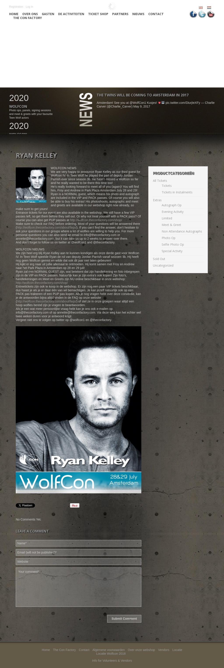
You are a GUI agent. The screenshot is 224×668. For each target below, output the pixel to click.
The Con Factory (27, 18)
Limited (167, 218)
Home (13, 14)
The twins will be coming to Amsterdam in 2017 (143, 95)
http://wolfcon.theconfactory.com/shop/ (96, 220)
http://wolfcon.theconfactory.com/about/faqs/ (47, 227)
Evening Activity (173, 212)
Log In (29, 6)
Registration (16, 6)
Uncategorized (163, 265)
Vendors (163, 650)
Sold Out (159, 259)
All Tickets (160, 181)
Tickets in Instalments (177, 192)
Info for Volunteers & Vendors (112, 660)
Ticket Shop (98, 14)
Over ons (30, 14)
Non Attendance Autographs (182, 231)
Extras (157, 200)
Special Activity (172, 251)
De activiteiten (71, 14)
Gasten (48, 14)
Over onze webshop (141, 650)
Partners (120, 14)
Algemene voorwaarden (108, 650)
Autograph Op (172, 205)
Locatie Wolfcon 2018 (111, 653)
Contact (156, 14)
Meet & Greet (171, 225)
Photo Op (168, 238)
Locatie (177, 650)
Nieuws (138, 14)
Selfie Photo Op (173, 244)
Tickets (167, 186)
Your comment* (78, 587)
